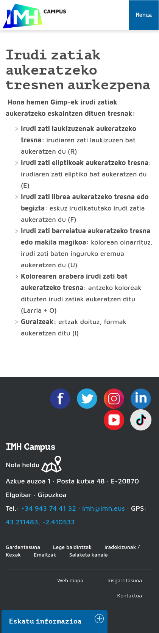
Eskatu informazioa (45, 621)
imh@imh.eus (103, 508)
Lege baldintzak (72, 547)
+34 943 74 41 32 (48, 508)
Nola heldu (22, 465)
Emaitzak (45, 554)
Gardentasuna (23, 547)
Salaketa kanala (88, 554)
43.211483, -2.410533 (40, 522)
